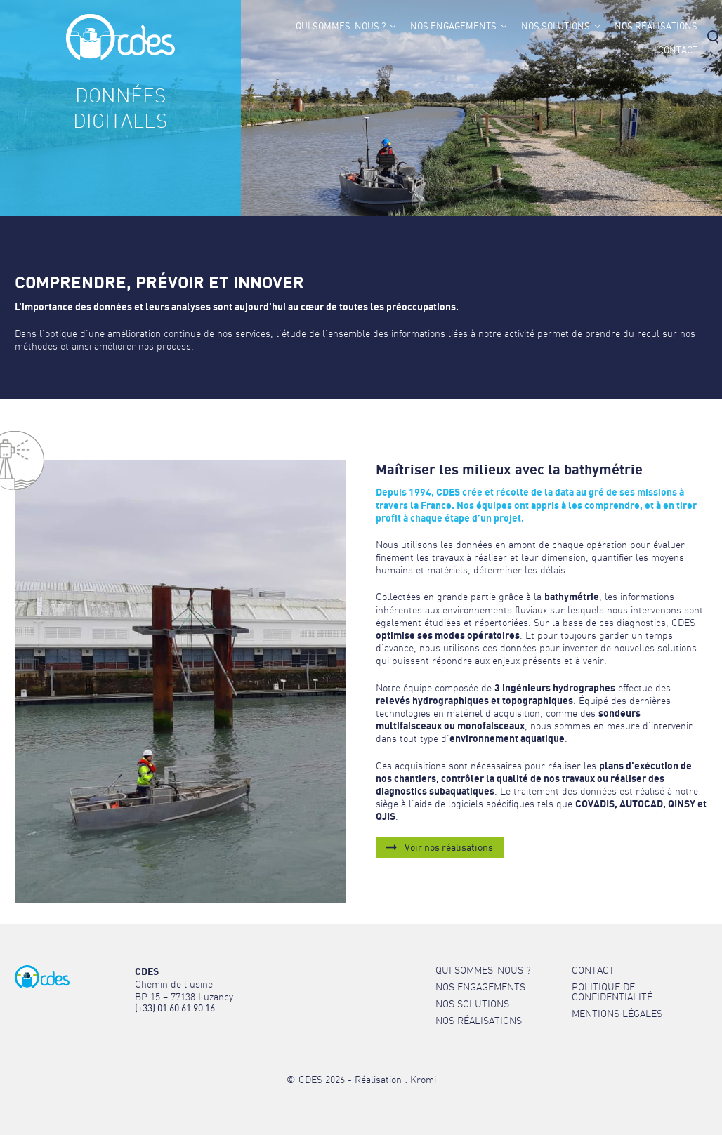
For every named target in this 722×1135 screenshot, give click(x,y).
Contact (677, 50)
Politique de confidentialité (612, 992)
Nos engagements (453, 26)
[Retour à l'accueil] (120, 56)
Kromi (423, 1079)
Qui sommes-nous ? (341, 26)
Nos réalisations (656, 26)
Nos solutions (555, 26)
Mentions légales (617, 1013)
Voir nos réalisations (449, 847)
